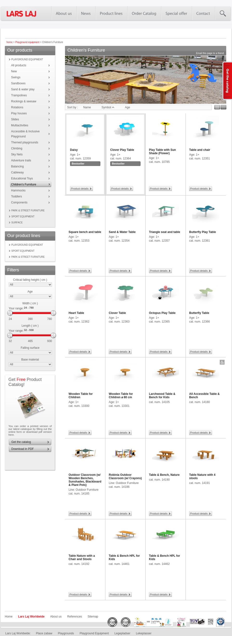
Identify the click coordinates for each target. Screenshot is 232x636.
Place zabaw (44, 633)
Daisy (74, 150)
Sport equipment (22, 216)
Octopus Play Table (162, 313)
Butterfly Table (199, 313)
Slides (15, 119)
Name (87, 107)
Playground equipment (27, 42)
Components (19, 202)
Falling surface (30, 347)
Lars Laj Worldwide (31, 616)
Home (9, 616)
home (9, 42)
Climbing (16, 148)
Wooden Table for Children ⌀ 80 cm (121, 395)
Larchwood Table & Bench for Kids (162, 395)
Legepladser (122, 633)
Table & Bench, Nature (164, 475)
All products (18, 65)
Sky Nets (17, 154)
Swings (15, 77)
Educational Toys (22, 178)
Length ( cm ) (30, 325)
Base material (30, 359)
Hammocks (18, 190)
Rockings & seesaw (23, 101)
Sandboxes (18, 83)
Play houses (19, 113)
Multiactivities (19, 125)
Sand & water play (22, 89)
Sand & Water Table (122, 232)
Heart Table (76, 313)
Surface (17, 222)
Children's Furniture (23, 184)
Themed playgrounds (24, 142)
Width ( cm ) (30, 303)
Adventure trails (21, 160)
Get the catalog (21, 442)
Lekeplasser (144, 633)
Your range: (16, 308)
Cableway (17, 172)
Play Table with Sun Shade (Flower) (162, 151)
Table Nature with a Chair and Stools (82, 557)
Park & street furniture (28, 210)
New (14, 71)
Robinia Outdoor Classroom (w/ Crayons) (125, 476)
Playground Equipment (94, 633)
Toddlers (16, 196)
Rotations (17, 107)
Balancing (17, 166)
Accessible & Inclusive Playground (25, 134)
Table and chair (199, 150)
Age (29, 291)
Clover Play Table (122, 150)
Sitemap (93, 616)
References (74, 616)
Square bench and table (85, 232)
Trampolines (19, 95)
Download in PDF (22, 449)
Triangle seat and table (164, 232)
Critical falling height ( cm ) (30, 279)
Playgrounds (66, 633)
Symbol (108, 107)
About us (56, 616)
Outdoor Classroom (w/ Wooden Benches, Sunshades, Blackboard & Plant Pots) (85, 480)
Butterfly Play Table (202, 232)
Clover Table (117, 313)
